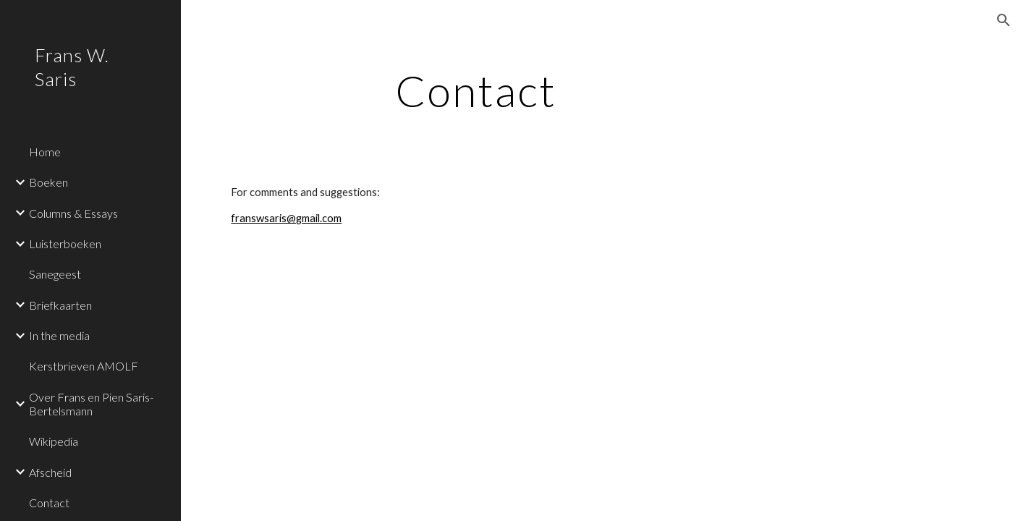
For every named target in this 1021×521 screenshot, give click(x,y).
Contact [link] (49, 502)
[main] (475, 90)
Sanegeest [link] (55, 274)
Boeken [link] (48, 182)
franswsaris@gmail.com (286, 218)
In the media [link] (59, 335)
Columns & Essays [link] (73, 213)
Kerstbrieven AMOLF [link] (83, 366)
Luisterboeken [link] (65, 243)
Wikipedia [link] (53, 441)
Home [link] (45, 151)
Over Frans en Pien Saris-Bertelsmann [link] (91, 404)
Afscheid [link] (50, 472)
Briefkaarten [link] (60, 305)
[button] (1003, 20)
